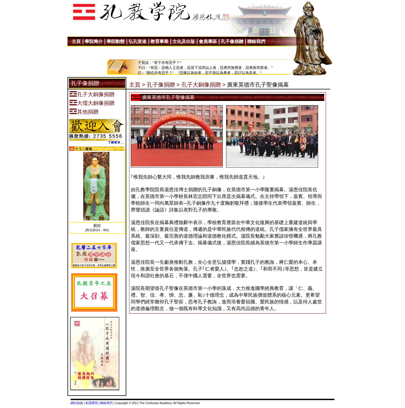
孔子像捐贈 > (163, 85)
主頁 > (137, 85)
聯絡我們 (106, 403)
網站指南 (77, 403)
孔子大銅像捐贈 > (203, 85)
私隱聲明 (92, 403)
